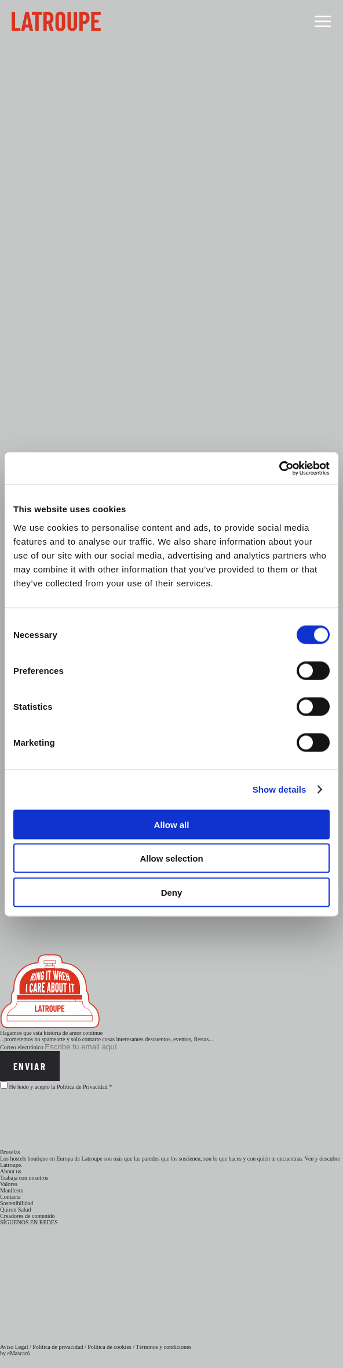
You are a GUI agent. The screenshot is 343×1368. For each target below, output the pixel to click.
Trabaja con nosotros (24, 1177)
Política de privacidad (57, 1347)
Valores (8, 1184)
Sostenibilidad (16, 1203)
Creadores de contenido (27, 1216)
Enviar (29, 1066)
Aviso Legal (14, 1347)
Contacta (10, 1197)
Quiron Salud (15, 1209)
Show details (279, 789)
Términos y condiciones (163, 1347)
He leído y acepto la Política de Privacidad (58, 1087)
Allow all (171, 824)
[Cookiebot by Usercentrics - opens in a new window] (279, 468)
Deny (172, 892)
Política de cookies (109, 1347)
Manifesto (12, 1190)
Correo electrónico (21, 1047)
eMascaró (19, 1353)
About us (10, 1171)
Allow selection (171, 858)
